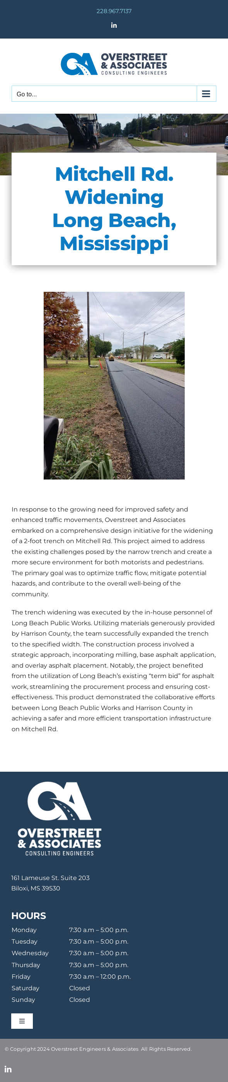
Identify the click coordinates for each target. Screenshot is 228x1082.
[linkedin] (8, 1070)
